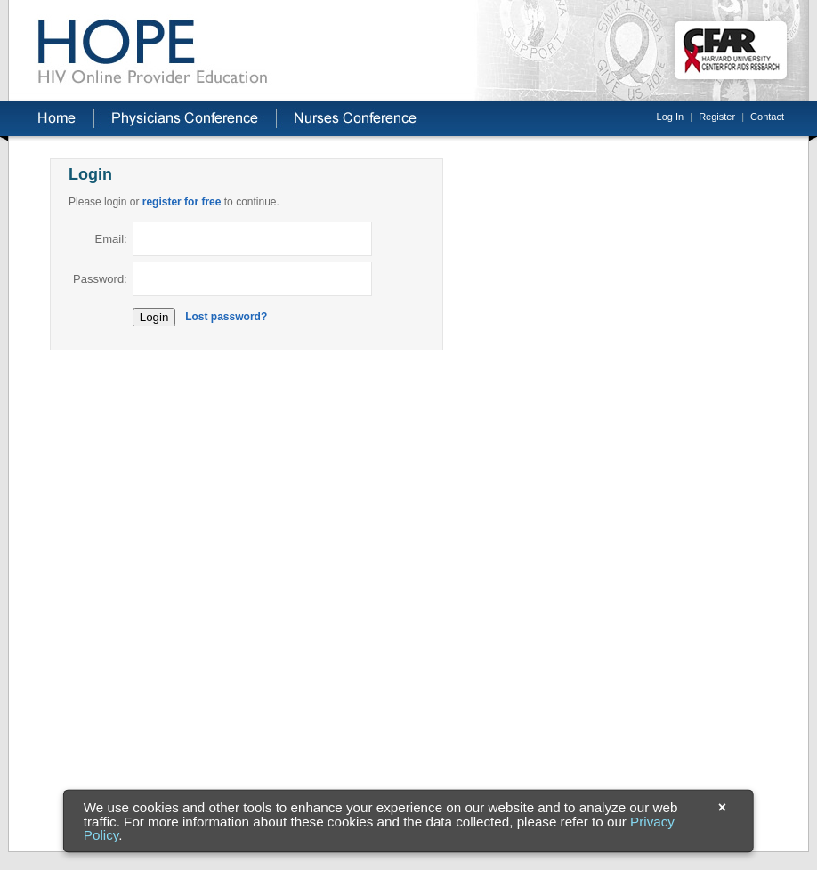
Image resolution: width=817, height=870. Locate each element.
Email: (111, 239)
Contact (767, 116)
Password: (100, 279)
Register (717, 116)
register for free (182, 202)
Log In (670, 116)
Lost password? (226, 316)
